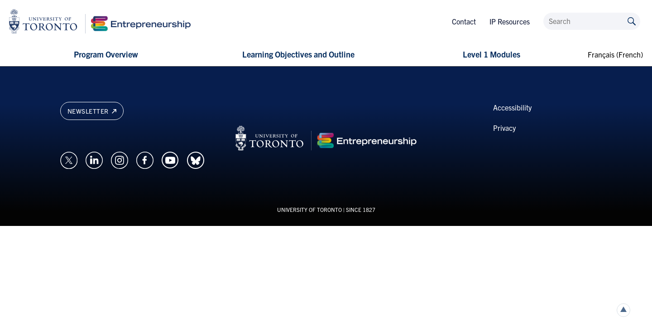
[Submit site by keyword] (631, 20)
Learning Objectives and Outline (298, 54)
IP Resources (509, 21)
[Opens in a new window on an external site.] (68, 158)
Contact (464, 21)
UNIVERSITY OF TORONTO (309, 209)
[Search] (591, 21)
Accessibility (512, 107)
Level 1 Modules (491, 54)
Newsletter (91, 111)
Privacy (504, 127)
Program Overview (106, 54)
